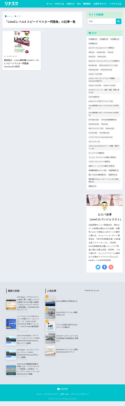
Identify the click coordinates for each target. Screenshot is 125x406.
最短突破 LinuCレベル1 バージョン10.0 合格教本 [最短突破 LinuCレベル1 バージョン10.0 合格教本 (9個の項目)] (103, 180)
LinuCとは (59, 4)
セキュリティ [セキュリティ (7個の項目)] (94, 141)
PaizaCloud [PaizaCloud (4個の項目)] (94, 124)
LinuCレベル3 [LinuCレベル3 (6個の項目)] (109, 85)
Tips (79, 4)
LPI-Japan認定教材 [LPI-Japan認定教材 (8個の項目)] (108, 120)
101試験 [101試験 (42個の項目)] (93, 39)
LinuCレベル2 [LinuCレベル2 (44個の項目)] (95, 85)
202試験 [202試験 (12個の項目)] (93, 43)
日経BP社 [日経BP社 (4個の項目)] (112, 175)
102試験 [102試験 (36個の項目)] (104, 39)
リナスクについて (51, 399)
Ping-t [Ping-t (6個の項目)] (104, 124)
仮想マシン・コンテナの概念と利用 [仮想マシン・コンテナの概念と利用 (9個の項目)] (101, 166)
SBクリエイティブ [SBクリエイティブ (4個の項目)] (96, 128)
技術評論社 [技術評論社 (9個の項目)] (113, 170)
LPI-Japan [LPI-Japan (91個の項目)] (94, 120)
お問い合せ (64, 399)
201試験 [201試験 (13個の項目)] (115, 39)
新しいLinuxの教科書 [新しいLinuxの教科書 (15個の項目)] (97, 175)
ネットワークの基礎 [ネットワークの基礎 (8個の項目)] (96, 153)
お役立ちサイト (100, 4)
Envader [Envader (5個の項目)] (93, 65)
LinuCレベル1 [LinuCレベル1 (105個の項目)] (95, 74)
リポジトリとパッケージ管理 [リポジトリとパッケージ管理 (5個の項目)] (99, 161)
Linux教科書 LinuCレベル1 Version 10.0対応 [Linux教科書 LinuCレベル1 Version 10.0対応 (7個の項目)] (104, 107)
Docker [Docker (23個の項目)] (102, 56)
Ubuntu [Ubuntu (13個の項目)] (110, 128)
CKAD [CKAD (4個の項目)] (92, 56)
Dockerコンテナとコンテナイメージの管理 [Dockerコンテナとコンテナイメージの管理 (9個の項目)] (104, 61)
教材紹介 (87, 4)
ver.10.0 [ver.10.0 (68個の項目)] (93, 133)
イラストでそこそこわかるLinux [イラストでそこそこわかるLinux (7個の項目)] (100, 137)
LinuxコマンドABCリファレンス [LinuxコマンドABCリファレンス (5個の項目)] (101, 101)
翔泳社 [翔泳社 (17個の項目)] (92, 186)
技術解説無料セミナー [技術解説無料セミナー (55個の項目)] (97, 170)
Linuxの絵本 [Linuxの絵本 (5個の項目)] (94, 97)
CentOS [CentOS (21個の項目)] (101, 52)
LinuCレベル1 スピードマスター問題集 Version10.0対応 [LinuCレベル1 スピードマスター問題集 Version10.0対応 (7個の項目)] (102, 80)
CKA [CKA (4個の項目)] (110, 52)
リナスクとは (115, 4)
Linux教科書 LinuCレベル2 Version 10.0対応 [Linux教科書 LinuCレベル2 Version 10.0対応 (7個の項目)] (104, 114)
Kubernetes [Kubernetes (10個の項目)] (106, 70)
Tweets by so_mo (92, 290)
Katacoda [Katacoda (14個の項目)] (93, 70)
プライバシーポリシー (80, 399)
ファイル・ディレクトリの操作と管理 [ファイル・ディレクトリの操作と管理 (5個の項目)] (102, 157)
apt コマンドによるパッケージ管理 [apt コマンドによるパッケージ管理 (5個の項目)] (101, 48)
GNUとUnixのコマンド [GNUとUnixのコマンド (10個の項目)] (108, 65)
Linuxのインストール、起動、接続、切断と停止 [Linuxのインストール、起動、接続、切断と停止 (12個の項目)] (104, 91)
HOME (62, 393)
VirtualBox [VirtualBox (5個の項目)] (104, 133)
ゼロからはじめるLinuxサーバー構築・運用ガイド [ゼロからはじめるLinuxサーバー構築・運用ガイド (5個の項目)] (104, 147)
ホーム (49, 4)
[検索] (118, 21)
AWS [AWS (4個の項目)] (91, 52)
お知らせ (70, 4)
